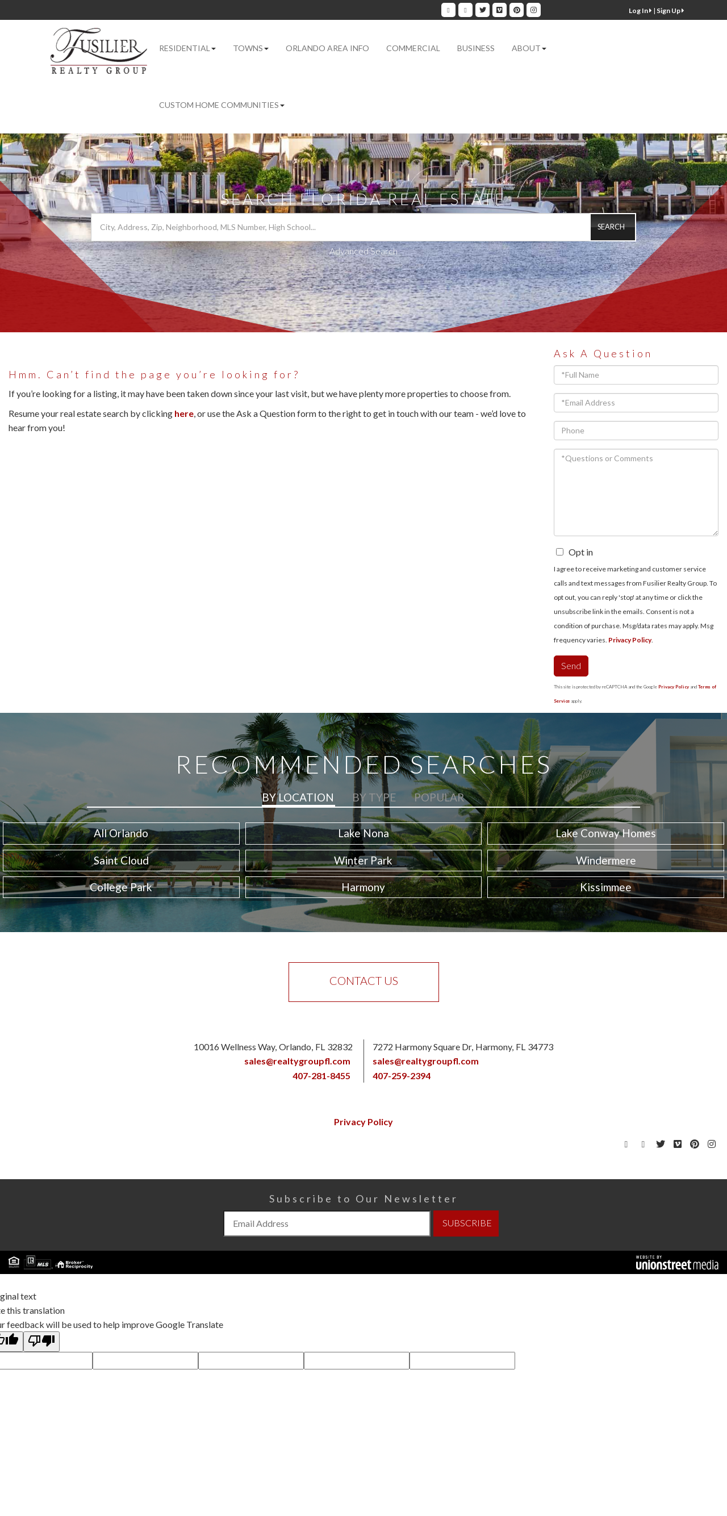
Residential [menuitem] (187, 48)
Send (571, 665)
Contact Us (363, 980)
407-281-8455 (321, 1075)
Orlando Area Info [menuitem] (327, 48)
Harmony (363, 886)
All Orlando (121, 833)
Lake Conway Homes (605, 833)
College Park (121, 886)
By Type (374, 797)
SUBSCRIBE (467, 1222)
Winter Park (363, 860)
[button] (613, 227)
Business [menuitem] (476, 48)
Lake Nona (363, 833)
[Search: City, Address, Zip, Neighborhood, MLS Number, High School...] (363, 227)
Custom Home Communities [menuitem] (222, 105)
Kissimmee (606, 886)
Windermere (606, 860)
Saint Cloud (121, 860)
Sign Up (670, 10)
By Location (298, 797)
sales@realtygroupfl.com (297, 1060)
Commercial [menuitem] (413, 48)
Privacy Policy (629, 640)
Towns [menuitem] (251, 48)
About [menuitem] (529, 48)
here (184, 413)
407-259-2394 (402, 1075)
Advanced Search (363, 250)
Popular (439, 797)
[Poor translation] (41, 1341)
